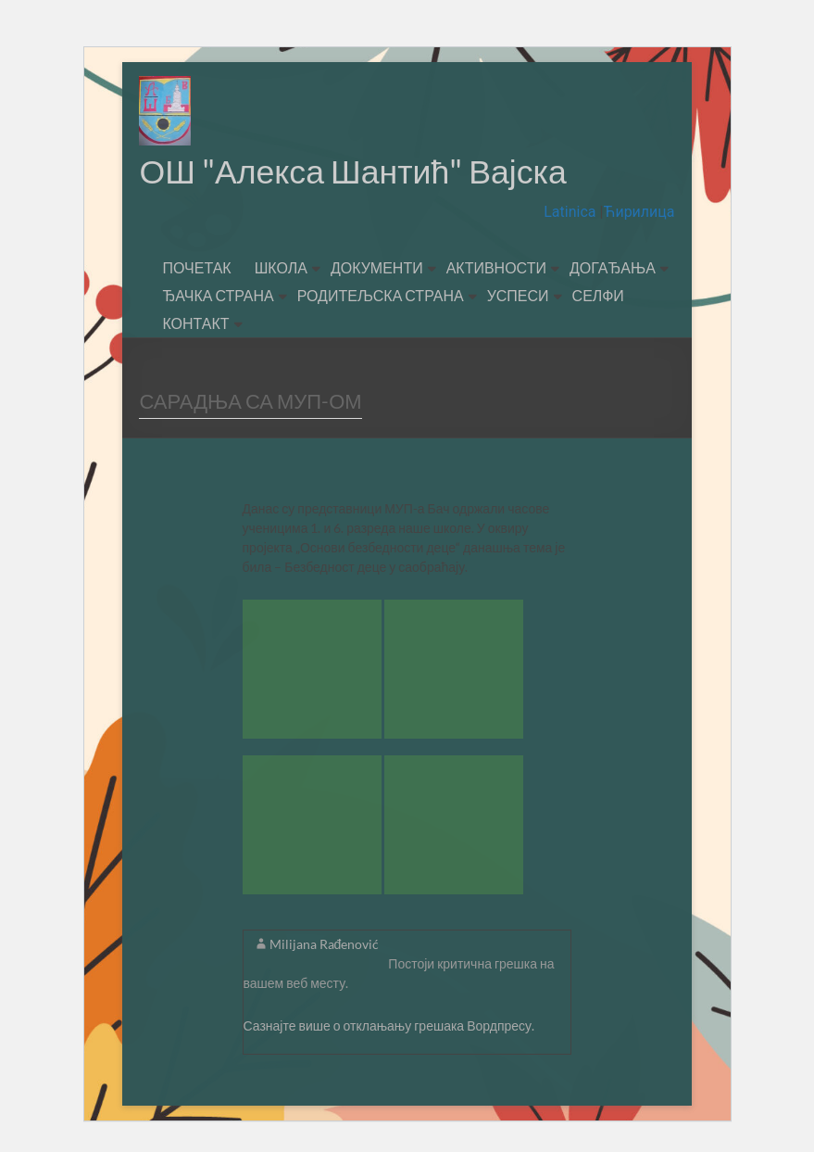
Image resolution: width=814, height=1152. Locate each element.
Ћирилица (638, 213)
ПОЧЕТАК (196, 268)
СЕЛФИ (598, 296)
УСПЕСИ (518, 296)
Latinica (571, 213)
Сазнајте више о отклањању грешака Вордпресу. (389, 1026)
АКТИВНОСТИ (496, 268)
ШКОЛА (281, 268)
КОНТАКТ (195, 324)
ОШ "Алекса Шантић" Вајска (354, 171)
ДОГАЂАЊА (613, 268)
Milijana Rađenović (324, 945)
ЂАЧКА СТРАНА (217, 296)
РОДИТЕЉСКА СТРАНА (380, 296)
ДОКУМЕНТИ (377, 268)
